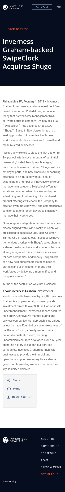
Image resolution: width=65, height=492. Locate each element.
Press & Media (51, 467)
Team (44, 460)
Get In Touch (42, 7)
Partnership (50, 446)
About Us (48, 439)
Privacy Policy (9, 481)
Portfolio (49, 453)
